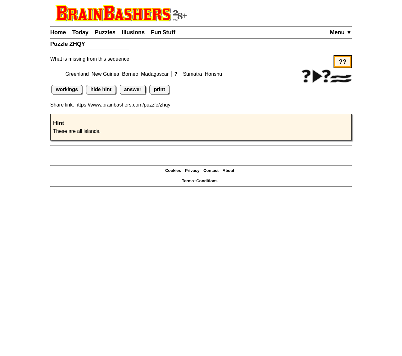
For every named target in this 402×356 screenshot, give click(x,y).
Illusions (133, 32)
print (159, 89)
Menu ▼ (341, 32)
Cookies (173, 170)
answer (132, 89)
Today (80, 32)
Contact (211, 170)
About (229, 170)
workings (67, 89)
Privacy (192, 170)
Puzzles (105, 32)
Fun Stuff (163, 32)
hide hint (100, 89)
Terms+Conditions (200, 180)
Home (58, 32)
